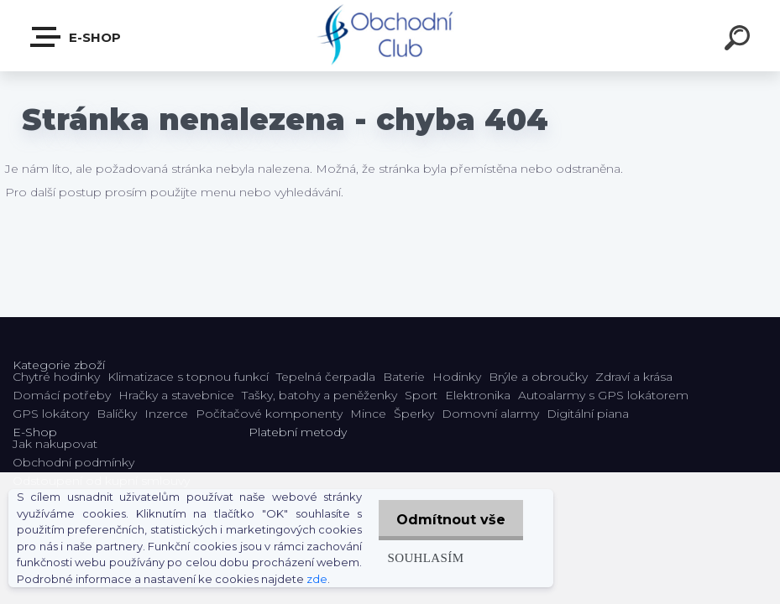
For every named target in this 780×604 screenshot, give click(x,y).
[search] (740, 40)
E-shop (76, 37)
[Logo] (390, 35)
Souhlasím (419, 550)
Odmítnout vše (448, 512)
